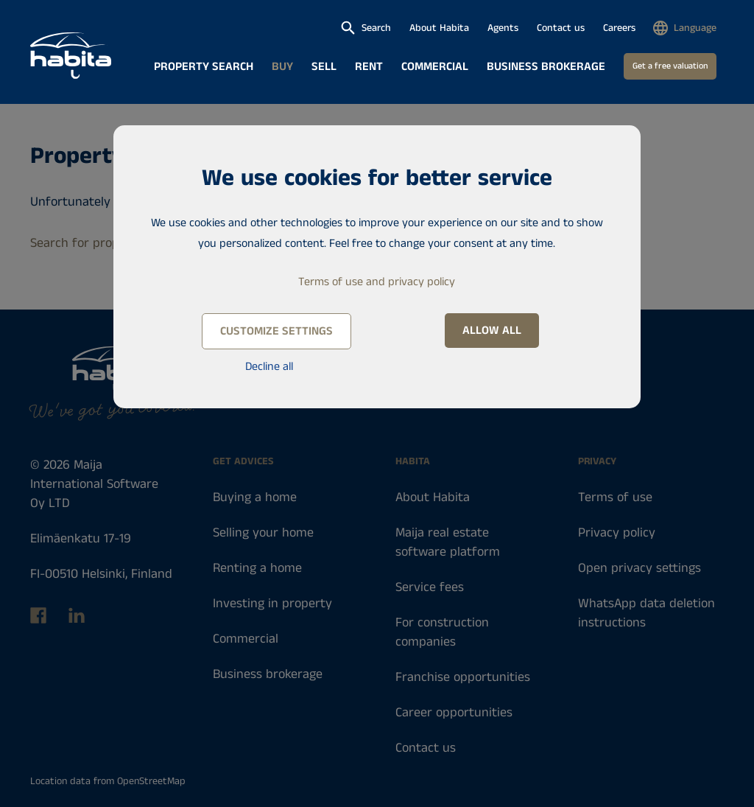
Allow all (491, 330)
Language (695, 28)
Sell (324, 66)
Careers (619, 28)
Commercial (434, 66)
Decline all (269, 366)
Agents (502, 28)
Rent (369, 66)
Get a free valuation (670, 66)
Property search (203, 66)
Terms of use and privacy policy (376, 281)
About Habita (439, 28)
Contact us (561, 28)
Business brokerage (546, 66)
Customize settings (276, 331)
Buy (282, 66)
